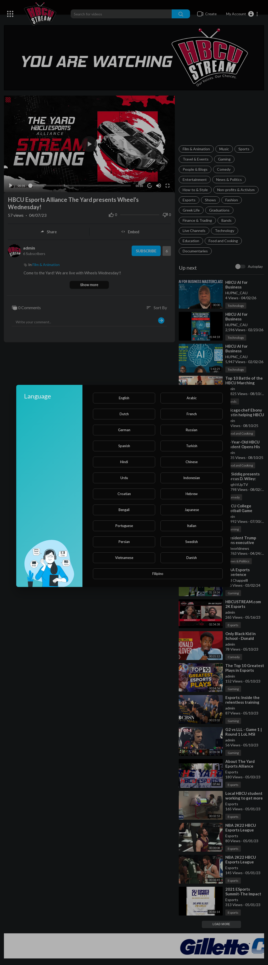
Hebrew (192, 494)
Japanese (192, 510)
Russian (191, 430)
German (124, 430)
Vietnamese (124, 558)
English (124, 398)
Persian (124, 542)
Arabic (192, 398)
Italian (191, 526)
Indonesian (191, 478)
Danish (191, 558)
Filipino (157, 574)
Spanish (124, 446)
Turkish (191, 446)
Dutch (124, 414)
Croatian (124, 494)
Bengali (124, 510)
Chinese (192, 462)
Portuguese (124, 526)
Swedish (191, 542)
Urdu (124, 478)
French (192, 414)
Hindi (124, 462)
